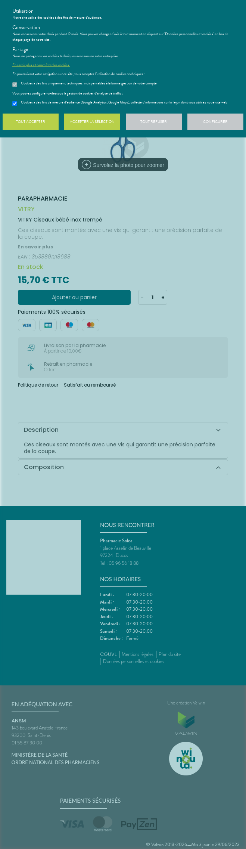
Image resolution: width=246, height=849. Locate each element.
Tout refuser (153, 121)
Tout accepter (30, 121)
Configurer (215, 121)
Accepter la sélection (92, 121)
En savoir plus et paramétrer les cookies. (41, 65)
